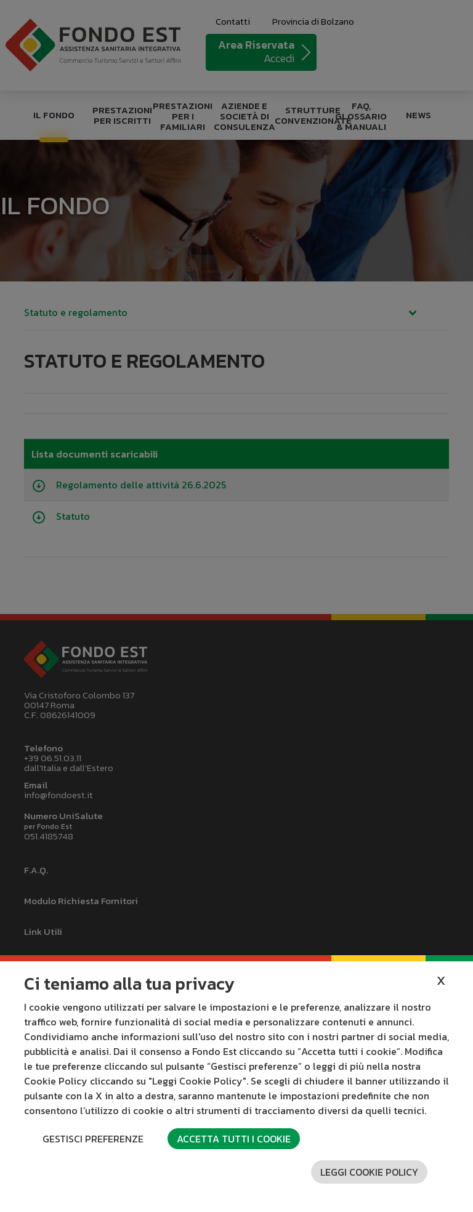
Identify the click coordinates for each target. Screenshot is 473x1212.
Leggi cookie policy (369, 1172)
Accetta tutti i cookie (234, 1138)
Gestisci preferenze (93, 1138)
